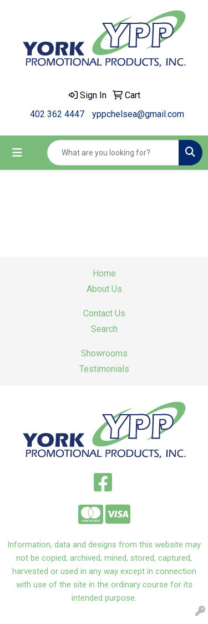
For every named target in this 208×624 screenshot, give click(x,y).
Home (104, 273)
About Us (104, 289)
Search (104, 329)
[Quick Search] (113, 152)
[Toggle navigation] (17, 152)
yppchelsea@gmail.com (138, 114)
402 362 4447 (57, 114)
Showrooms (104, 353)
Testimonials (104, 369)
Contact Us (104, 313)
